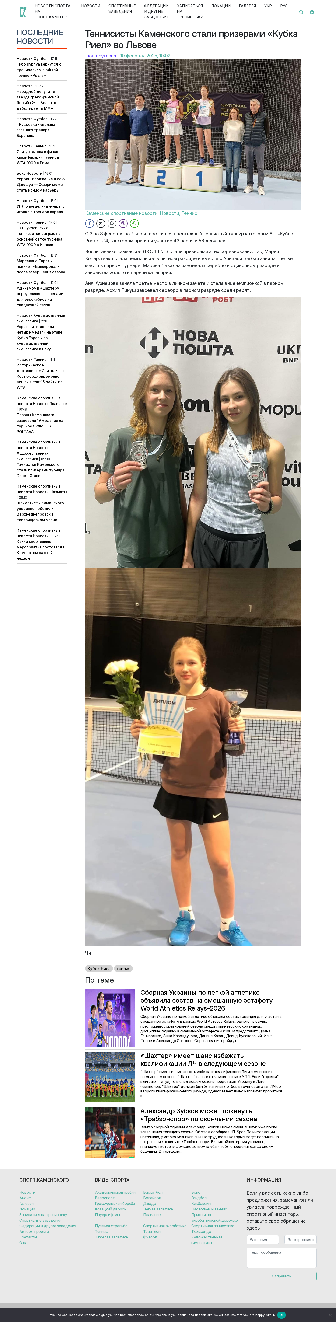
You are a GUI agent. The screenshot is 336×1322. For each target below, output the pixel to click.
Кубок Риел (99, 968)
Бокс (21, 173)
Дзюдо (149, 1203)
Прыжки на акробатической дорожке (214, 1217)
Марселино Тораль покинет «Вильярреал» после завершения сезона (41, 266)
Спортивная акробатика (164, 1226)
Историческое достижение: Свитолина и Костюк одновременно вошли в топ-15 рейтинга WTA (41, 376)
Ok (282, 1315)
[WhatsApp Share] (134, 223)
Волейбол (152, 1198)
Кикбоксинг (201, 1203)
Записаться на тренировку (190, 11)
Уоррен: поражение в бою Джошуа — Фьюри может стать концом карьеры (41, 184)
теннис (123, 968)
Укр (268, 5)
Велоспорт (105, 1198)
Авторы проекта (34, 1231)
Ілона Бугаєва (100, 56)
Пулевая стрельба (111, 1226)
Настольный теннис (209, 1209)
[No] (330, 1315)
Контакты (28, 1237)
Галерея (247, 5)
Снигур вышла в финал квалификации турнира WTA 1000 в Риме (38, 157)
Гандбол (198, 1198)
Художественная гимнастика (206, 1240)
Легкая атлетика (158, 1209)
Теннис (39, 146)
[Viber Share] (123, 223)
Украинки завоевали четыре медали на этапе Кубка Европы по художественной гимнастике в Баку (40, 337)
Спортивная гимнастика (212, 1226)
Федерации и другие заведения (156, 11)
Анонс (25, 1198)
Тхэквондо (201, 1231)
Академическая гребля (115, 1192)
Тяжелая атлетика (111, 1237)
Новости (90, 5)
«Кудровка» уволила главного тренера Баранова (36, 130)
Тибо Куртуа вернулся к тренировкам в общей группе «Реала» (39, 70)
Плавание (58, 403)
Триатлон (152, 1231)
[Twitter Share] (100, 223)
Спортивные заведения (122, 8)
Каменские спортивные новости (121, 213)
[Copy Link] (112, 223)
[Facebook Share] (89, 223)
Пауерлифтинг (108, 1214)
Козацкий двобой (110, 1209)
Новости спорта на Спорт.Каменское (54, 11)
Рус (283, 5)
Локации (221, 5)
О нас (24, 1242)
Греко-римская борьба (115, 1203)
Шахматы (58, 491)
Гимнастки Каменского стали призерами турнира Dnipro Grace (40, 470)
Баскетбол (153, 1192)
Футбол (40, 58)
